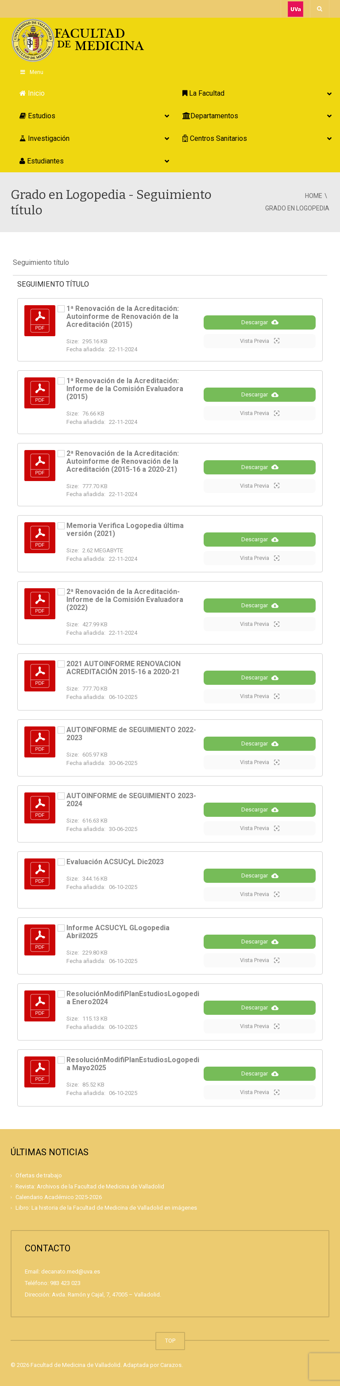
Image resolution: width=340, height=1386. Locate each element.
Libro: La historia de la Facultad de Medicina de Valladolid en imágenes (106, 1207)
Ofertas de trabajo (38, 1175)
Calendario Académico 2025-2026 (58, 1197)
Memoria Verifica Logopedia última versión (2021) (125, 529)
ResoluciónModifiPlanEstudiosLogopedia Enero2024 (132, 998)
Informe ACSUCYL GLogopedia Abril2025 (118, 932)
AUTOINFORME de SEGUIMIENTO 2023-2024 (131, 800)
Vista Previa (259, 340)
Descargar (259, 322)
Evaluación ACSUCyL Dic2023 (115, 862)
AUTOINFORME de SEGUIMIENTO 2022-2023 (131, 734)
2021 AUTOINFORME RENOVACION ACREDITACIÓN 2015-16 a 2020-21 (123, 668)
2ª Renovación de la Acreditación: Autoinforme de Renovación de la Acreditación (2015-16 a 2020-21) (122, 461)
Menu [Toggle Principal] (31, 72)
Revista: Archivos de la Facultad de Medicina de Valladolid (89, 1186)
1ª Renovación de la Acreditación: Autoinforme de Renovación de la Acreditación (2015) (122, 316)
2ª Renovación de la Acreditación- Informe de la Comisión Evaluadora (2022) (124, 599)
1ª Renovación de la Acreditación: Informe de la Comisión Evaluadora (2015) (124, 389)
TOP (170, 1340)
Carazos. (171, 1365)
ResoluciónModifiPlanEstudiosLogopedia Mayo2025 (132, 1064)
